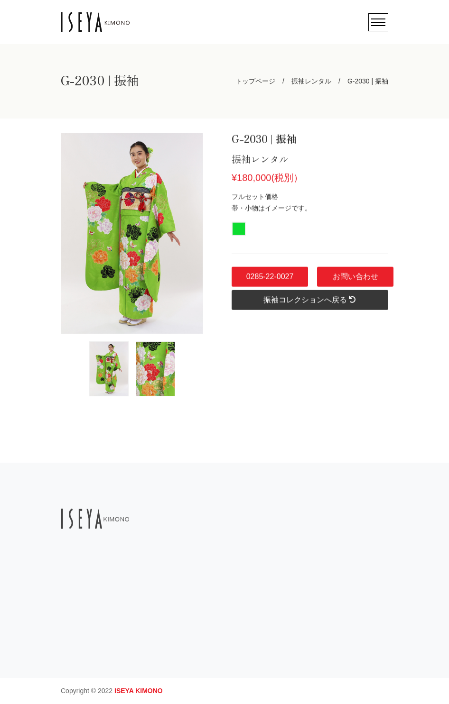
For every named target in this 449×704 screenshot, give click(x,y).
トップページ (255, 81)
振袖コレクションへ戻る (309, 305)
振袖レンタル (311, 81)
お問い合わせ (355, 282)
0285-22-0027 (269, 282)
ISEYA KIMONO (138, 691)
